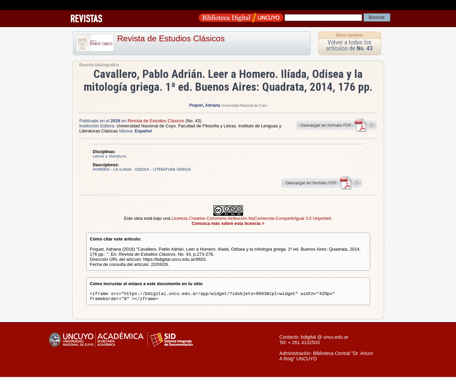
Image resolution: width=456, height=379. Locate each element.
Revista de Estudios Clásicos (171, 38)
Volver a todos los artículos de (349, 45)
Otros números (349, 35)
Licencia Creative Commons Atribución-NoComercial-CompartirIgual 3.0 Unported (251, 218)
